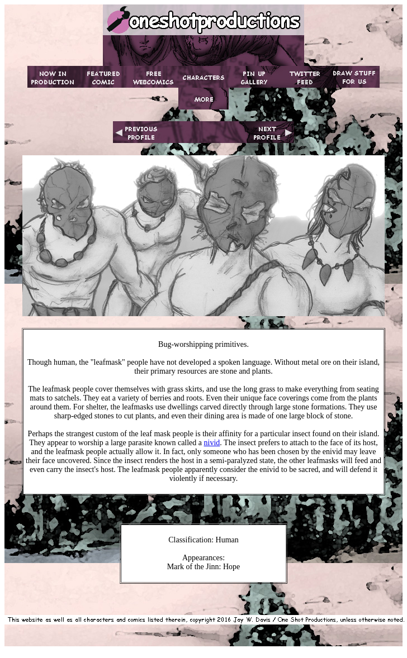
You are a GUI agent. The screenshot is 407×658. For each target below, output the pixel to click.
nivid (212, 442)
